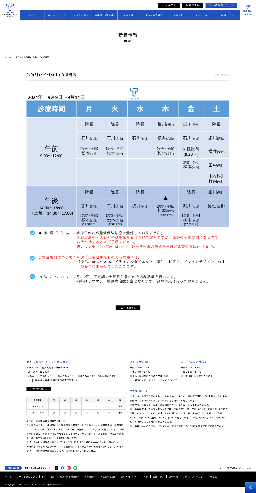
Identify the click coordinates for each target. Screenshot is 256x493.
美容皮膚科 (130, 15)
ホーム (32, 15)
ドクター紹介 (81, 15)
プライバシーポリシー (194, 482)
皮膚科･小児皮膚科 (105, 15)
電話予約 (193, 5)
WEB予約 (169, 5)
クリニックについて (56, 15)
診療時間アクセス (221, 5)
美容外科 (178, 15)
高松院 (213, 482)
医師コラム (227, 15)
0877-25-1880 (41, 371)
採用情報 (173, 482)
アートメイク (203, 15)
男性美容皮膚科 (154, 15)
